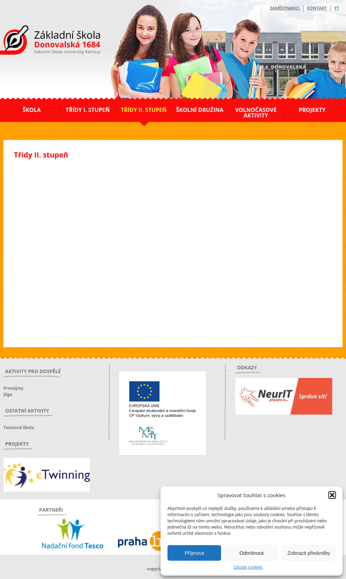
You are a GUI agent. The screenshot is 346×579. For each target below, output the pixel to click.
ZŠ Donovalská (41, 41)
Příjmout (194, 553)
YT (336, 8)
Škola (31, 110)
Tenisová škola (18, 427)
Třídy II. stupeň (144, 110)
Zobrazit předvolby (309, 553)
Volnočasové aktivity (255, 112)
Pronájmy (13, 388)
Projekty (312, 110)
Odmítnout (251, 553)
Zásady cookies (248, 567)
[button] (332, 495)
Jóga (7, 394)
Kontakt (317, 8)
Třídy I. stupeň (88, 110)
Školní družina (200, 110)
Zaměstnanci (285, 8)
